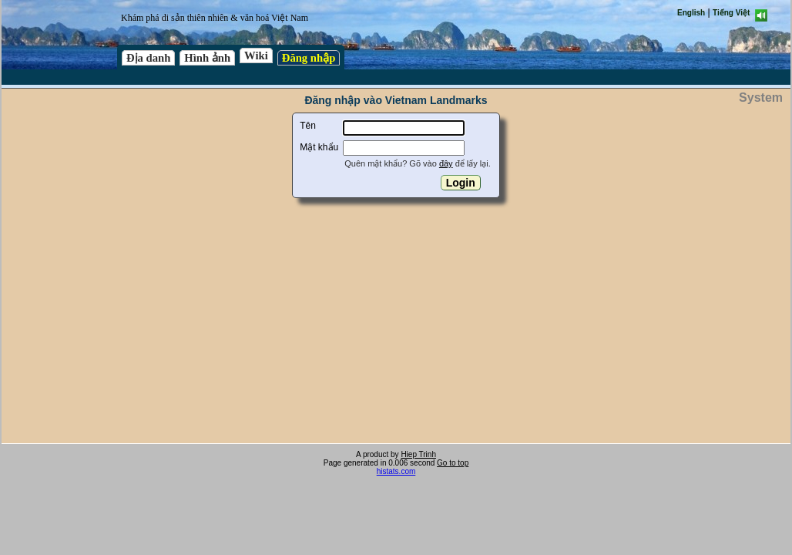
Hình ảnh (207, 58)
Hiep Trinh (418, 454)
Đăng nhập (309, 58)
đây (446, 163)
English (691, 12)
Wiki (256, 55)
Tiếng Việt (731, 12)
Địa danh (148, 58)
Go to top (452, 463)
